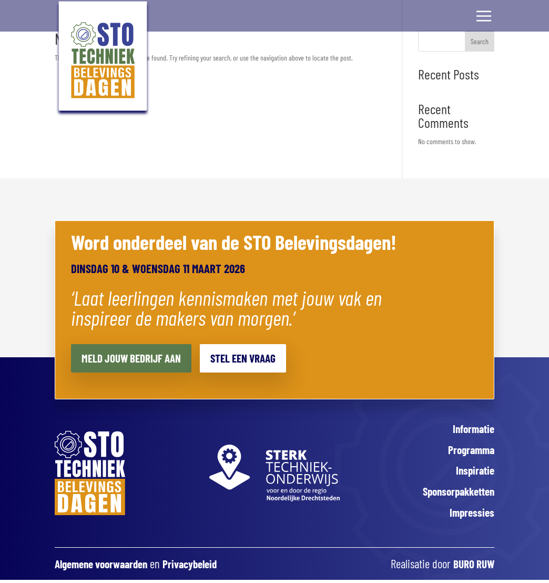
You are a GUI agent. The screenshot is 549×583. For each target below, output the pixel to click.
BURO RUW (471, 568)
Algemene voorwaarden (106, 568)
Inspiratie (473, 472)
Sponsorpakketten (454, 494)
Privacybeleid (201, 568)
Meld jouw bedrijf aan (136, 357)
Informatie (471, 428)
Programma (469, 450)
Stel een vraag (256, 357)
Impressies (471, 516)
